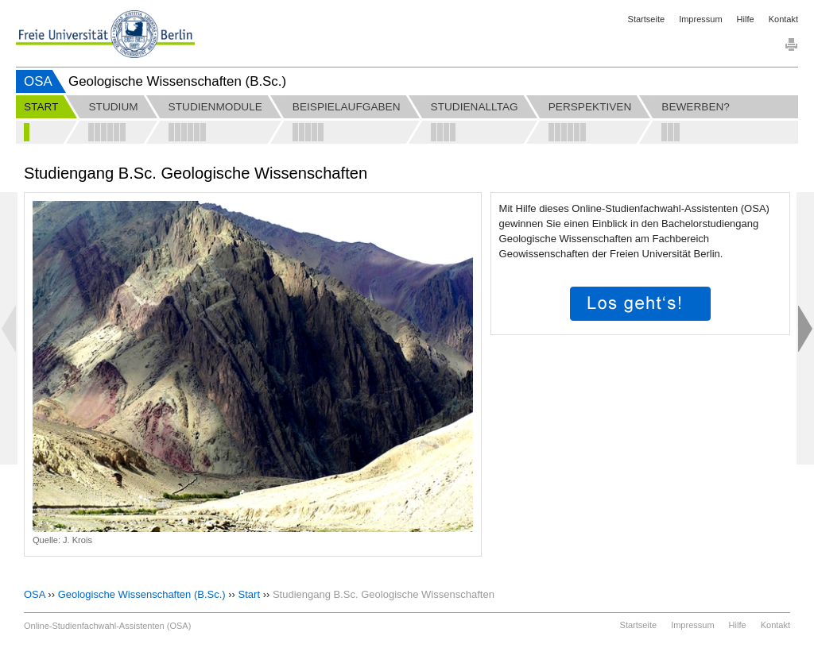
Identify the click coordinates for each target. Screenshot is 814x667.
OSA (38, 81)
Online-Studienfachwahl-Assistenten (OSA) (107, 625)
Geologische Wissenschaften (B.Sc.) (142, 594)
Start (249, 594)
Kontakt (783, 19)
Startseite (646, 19)
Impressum (700, 19)
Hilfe (745, 19)
